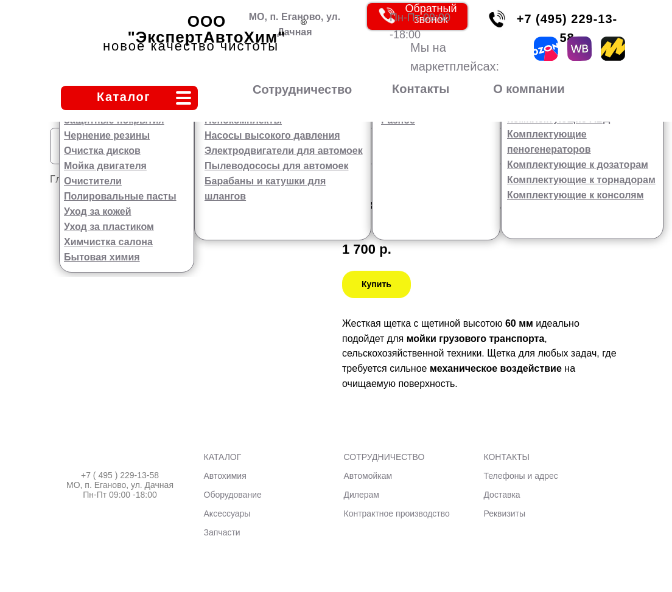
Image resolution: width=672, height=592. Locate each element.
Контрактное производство (397, 513)
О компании (528, 89)
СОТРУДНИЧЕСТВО (384, 457)
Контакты (420, 89)
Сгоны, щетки (223, 179)
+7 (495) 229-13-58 (567, 28)
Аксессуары (140, 179)
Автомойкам (368, 476)
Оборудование (233, 495)
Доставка (501, 495)
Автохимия (225, 476)
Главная (71, 179)
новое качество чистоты (191, 46)
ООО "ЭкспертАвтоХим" (207, 29)
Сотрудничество (302, 89)
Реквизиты (504, 513)
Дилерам (361, 495)
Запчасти (222, 532)
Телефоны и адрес (520, 476)
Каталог (123, 96)
